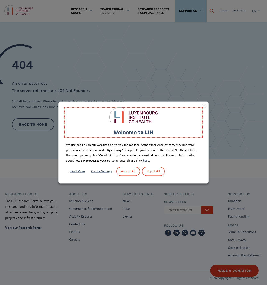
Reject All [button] (153, 171)
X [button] (204, 106)
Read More (77, 171)
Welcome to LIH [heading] (133, 132)
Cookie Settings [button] (101, 171)
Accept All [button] (128, 171)
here (146, 160)
